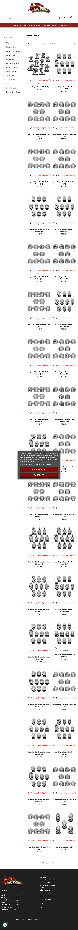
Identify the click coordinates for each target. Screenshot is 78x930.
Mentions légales (45, 899)
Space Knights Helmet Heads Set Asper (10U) (64, 563)
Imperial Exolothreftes (13, 51)
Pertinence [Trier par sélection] (62, 43)
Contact (42, 903)
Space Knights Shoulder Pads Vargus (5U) (39, 515)
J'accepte (39, 475)
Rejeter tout (39, 469)
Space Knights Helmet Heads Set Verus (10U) (64, 753)
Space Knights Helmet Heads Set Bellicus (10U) (39, 658)
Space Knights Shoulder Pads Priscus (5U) (39, 183)
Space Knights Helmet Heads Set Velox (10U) (39, 753)
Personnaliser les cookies (42, 464)
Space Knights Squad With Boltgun (39, 87)
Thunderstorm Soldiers (13, 92)
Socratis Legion (11, 71)
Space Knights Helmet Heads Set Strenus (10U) (64, 230)
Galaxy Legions (11, 47)
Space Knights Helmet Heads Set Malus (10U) (39, 610)
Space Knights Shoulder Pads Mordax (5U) (39, 373)
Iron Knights (10, 59)
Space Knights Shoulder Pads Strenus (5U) (64, 278)
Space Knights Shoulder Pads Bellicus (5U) (39, 278)
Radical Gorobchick (12, 63)
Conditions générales (47, 896)
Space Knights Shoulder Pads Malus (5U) (64, 468)
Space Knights (10, 80)
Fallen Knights (10, 43)
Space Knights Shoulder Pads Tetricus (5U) (64, 420)
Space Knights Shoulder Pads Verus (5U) (39, 325)
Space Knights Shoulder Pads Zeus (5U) (64, 515)
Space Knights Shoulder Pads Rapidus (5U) (64, 373)
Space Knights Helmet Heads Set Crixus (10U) (39, 563)
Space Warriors (9, 38)
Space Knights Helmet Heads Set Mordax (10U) (64, 325)
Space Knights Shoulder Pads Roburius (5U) (39, 420)
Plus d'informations (26, 464)
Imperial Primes (11, 55)
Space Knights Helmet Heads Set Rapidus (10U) (39, 800)
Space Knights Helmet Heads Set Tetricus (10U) (64, 656)
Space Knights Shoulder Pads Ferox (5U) (64, 135)
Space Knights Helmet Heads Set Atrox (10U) (39, 230)
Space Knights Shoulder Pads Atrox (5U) (64, 705)
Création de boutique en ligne (39, 923)
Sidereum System (12, 67)
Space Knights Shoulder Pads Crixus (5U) (64, 800)
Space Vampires (11, 88)
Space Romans (11, 84)
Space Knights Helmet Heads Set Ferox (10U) (64, 88)
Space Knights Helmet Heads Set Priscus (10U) (64, 610)
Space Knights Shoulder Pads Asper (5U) (39, 135)
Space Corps (10, 76)
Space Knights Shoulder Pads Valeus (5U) (64, 183)
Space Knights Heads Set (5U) (64, 847)
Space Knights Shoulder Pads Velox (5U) (39, 848)
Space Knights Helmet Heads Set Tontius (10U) (39, 705)
